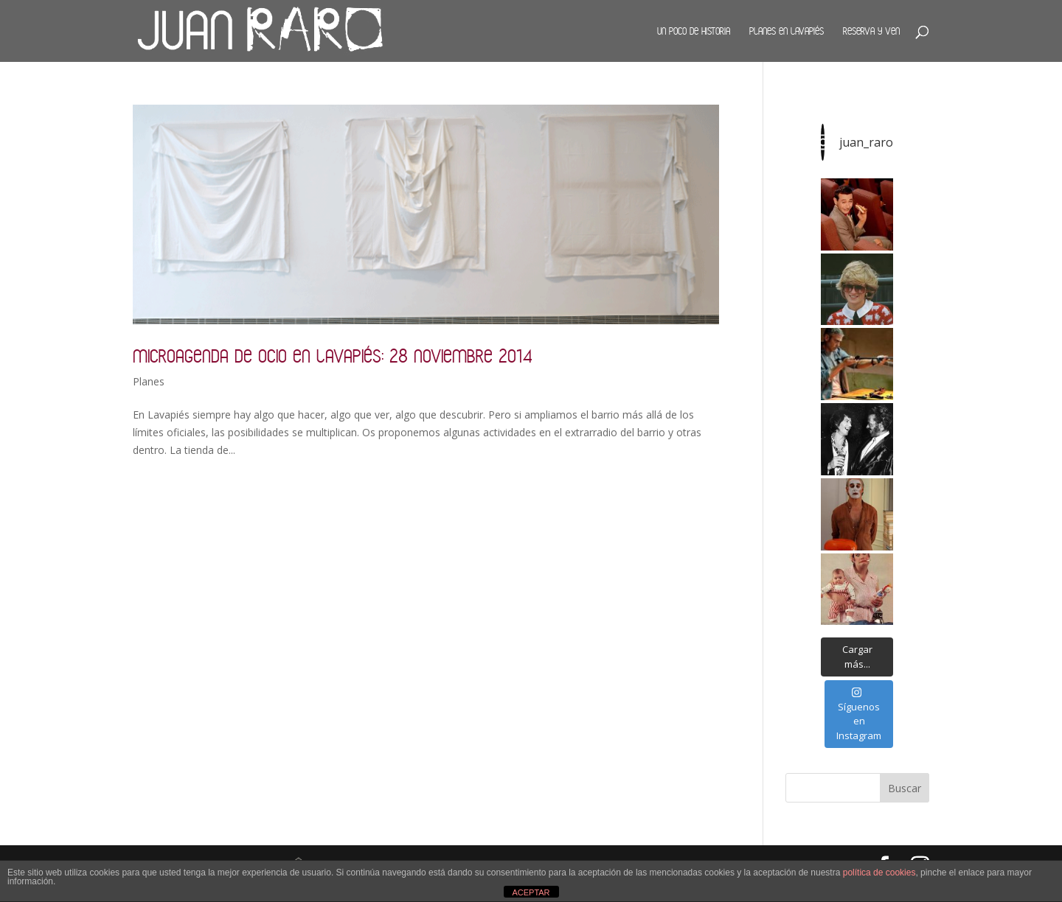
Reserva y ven (871, 31)
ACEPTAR (530, 892)
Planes (148, 381)
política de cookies (879, 872)
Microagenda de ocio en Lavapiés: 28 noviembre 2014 (332, 356)
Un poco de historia (693, 31)
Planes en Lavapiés (786, 31)
